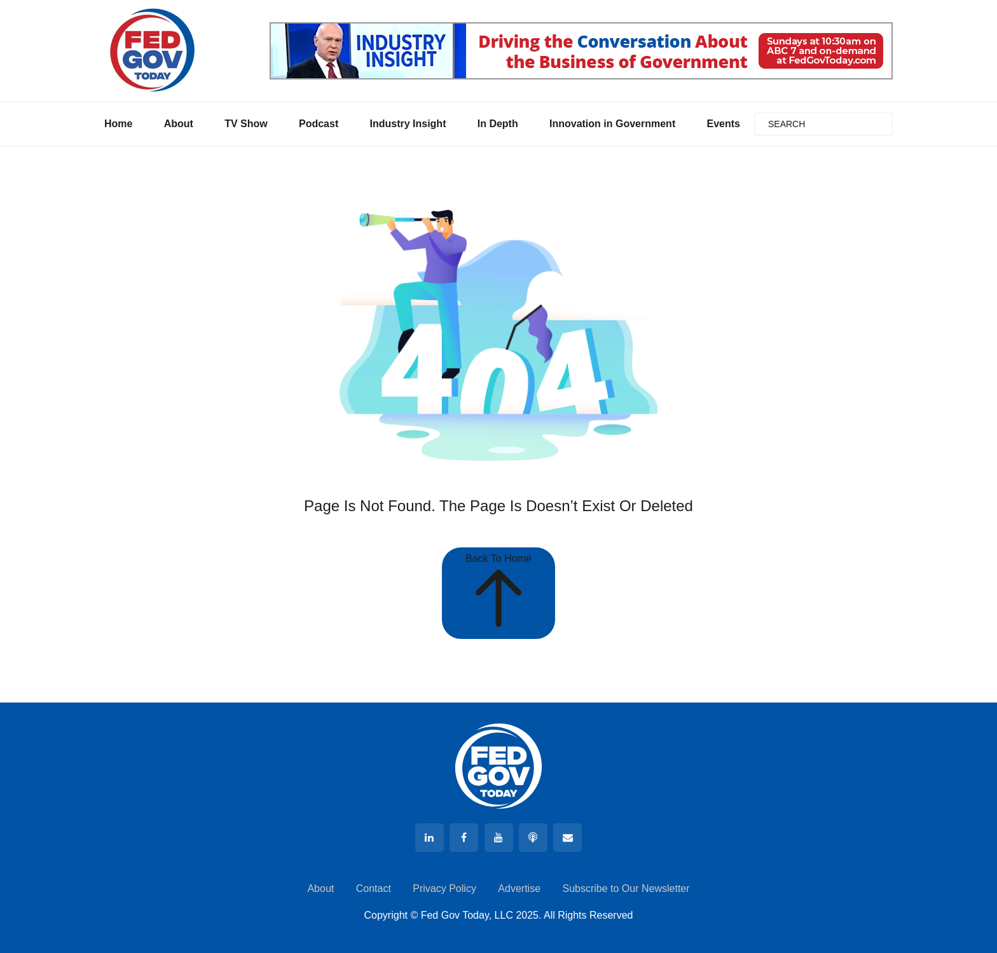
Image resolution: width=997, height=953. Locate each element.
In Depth (498, 123)
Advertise (519, 888)
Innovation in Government (612, 123)
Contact (373, 888)
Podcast (318, 123)
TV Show (246, 123)
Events (722, 123)
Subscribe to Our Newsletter (625, 888)
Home (118, 123)
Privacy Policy (444, 888)
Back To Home (498, 593)
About (178, 123)
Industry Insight (407, 123)
